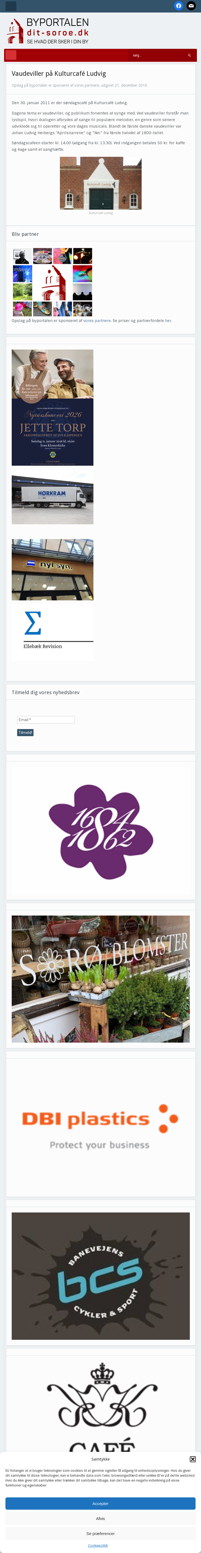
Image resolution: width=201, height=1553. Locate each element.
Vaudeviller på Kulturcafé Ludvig (59, 73)
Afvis (100, 1518)
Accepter (100, 1503)
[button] (193, 1459)
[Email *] (46, 720)
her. (168, 320)
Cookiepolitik (98, 1546)
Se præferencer (100, 1533)
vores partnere (97, 320)
